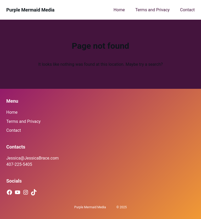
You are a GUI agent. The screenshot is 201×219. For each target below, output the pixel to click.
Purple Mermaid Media (30, 10)
